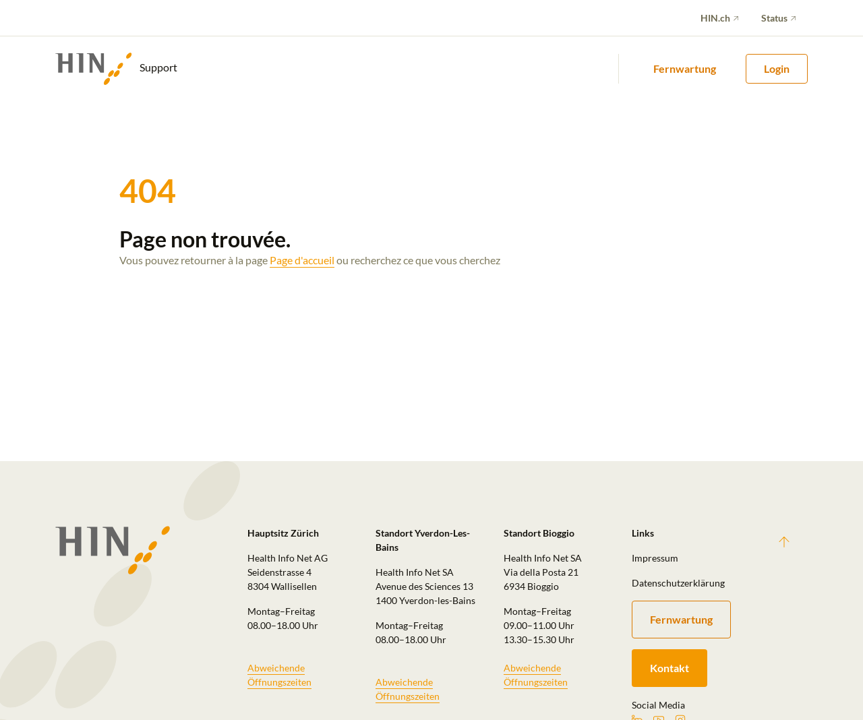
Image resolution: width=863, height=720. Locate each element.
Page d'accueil (302, 259)
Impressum (655, 558)
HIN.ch (715, 18)
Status (774, 18)
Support (116, 69)
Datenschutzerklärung (678, 583)
